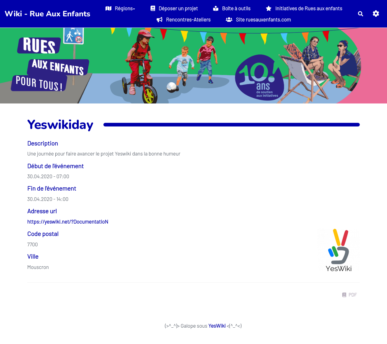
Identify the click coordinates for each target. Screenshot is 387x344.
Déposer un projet (174, 8)
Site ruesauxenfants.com (258, 19)
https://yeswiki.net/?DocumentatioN (67, 221)
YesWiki (217, 326)
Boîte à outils (231, 8)
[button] (375, 14)
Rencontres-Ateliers (183, 19)
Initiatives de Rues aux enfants (304, 8)
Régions (120, 8)
